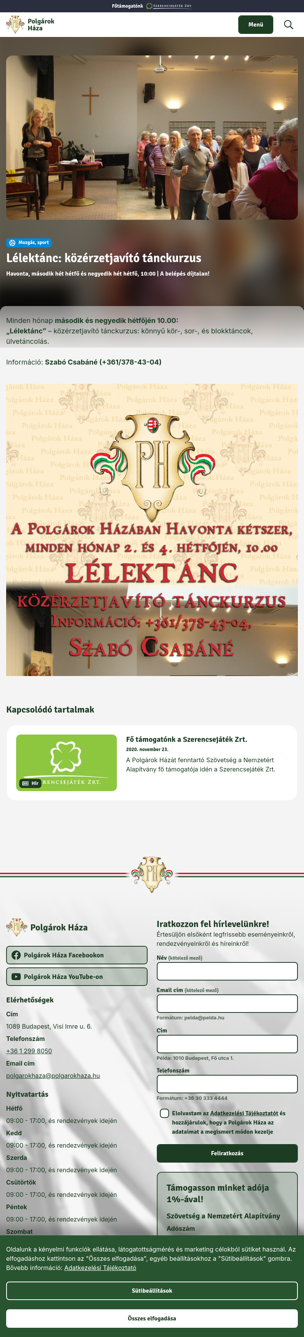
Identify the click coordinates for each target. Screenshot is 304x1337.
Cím (162, 1030)
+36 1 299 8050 (29, 1051)
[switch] (255, 24)
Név (180, 958)
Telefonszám (173, 1070)
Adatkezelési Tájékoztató (100, 1268)
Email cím (188, 990)
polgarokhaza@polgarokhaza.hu (53, 1075)
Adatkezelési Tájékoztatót (244, 1113)
